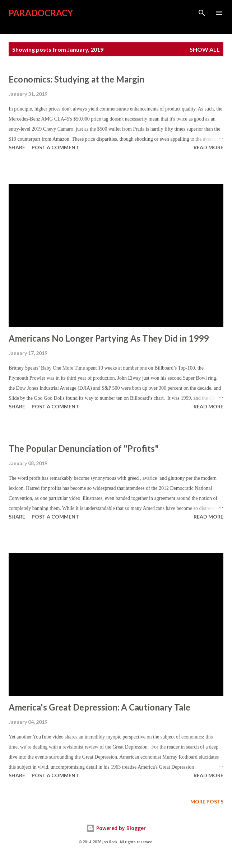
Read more (208, 147)
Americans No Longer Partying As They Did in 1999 (109, 338)
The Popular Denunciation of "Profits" (84, 448)
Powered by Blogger (116, 828)
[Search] (202, 13)
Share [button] (17, 147)
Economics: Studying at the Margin (76, 79)
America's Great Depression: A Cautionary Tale (99, 707)
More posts (206, 801)
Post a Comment (55, 147)
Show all (205, 49)
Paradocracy (41, 13)
